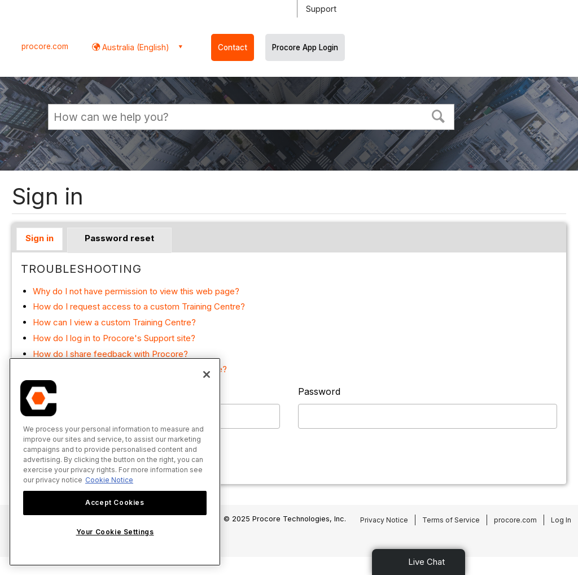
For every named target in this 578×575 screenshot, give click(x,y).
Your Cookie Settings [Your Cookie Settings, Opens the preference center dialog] (115, 532)
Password (319, 391)
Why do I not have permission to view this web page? (136, 291)
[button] (438, 115)
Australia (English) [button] (134, 47)
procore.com (44, 46)
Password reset (119, 238)
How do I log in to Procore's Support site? (114, 338)
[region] (115, 462)
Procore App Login (305, 47)
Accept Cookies (114, 502)
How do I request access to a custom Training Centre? (139, 306)
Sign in (39, 238)
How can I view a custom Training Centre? (114, 322)
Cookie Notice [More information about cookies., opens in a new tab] (109, 480)
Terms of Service (451, 520)
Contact (232, 47)
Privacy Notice (384, 520)
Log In (561, 520)
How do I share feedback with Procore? (110, 354)
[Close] (206, 374)
